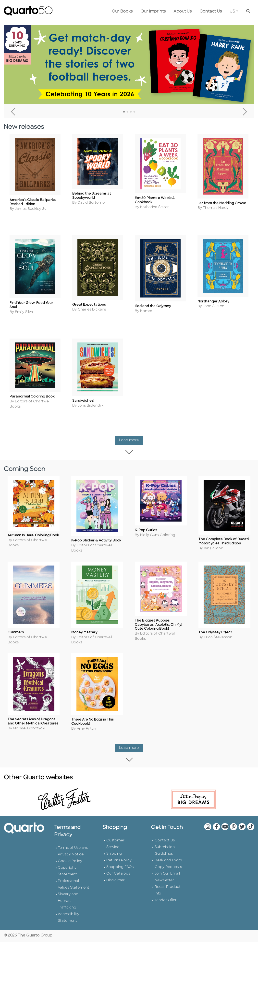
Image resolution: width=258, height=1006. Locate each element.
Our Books (122, 12)
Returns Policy (119, 840)
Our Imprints (153, 12)
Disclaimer (115, 860)
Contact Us (210, 12)
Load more (131, 436)
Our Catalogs (118, 853)
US (232, 12)
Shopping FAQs (120, 846)
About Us (182, 12)
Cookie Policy (70, 840)
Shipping (114, 833)
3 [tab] (131, 112)
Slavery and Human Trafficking (68, 880)
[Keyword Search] (248, 11)
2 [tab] (127, 112)
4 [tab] (134, 112)
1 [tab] (124, 112)
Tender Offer (166, 879)
